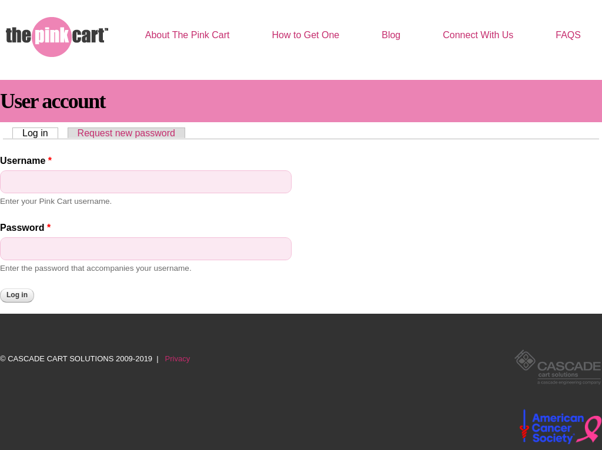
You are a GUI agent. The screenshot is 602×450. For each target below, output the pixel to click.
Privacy (177, 358)
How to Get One (306, 35)
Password (25, 228)
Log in (40, 133)
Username (26, 161)
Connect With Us (478, 35)
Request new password (126, 133)
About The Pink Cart (187, 35)
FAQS (568, 35)
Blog (391, 35)
